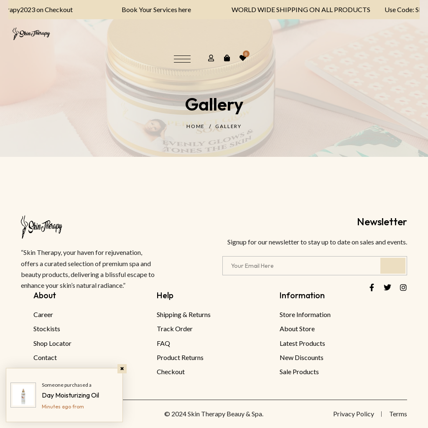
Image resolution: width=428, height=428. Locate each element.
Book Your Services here (149, 9)
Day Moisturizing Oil (70, 395)
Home (195, 126)
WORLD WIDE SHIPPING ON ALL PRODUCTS (293, 9)
